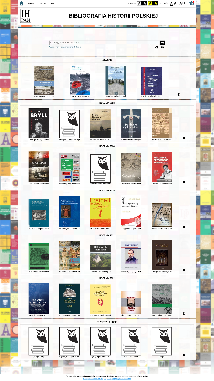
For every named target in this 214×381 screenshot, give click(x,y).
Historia (43, 3)
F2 (182, 3)
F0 (171, 3)
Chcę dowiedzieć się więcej (94, 379)
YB (150, 3)
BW (145, 3)
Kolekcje (77, 47)
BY (155, 3)
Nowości (31, 3)
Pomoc (54, 3)
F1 (176, 3)
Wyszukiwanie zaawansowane (61, 47)
